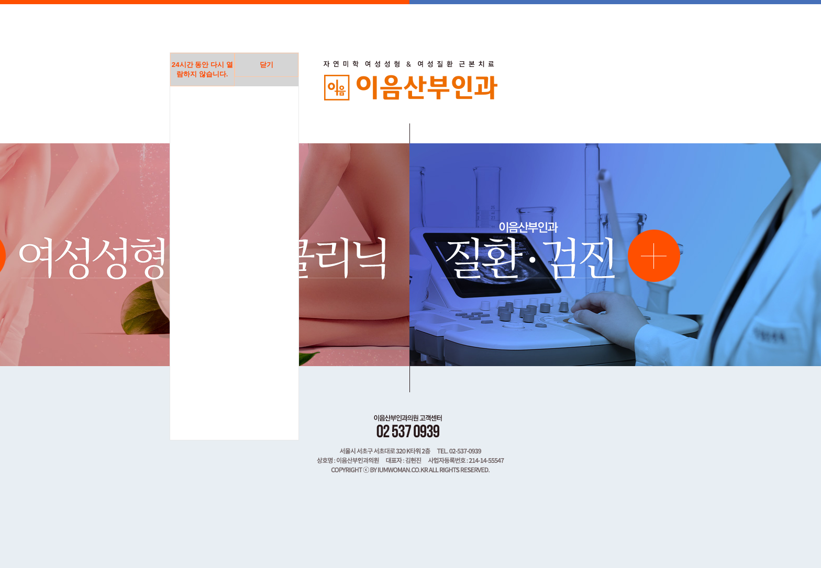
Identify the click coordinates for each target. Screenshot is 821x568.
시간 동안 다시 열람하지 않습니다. (202, 69)
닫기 (266, 65)
